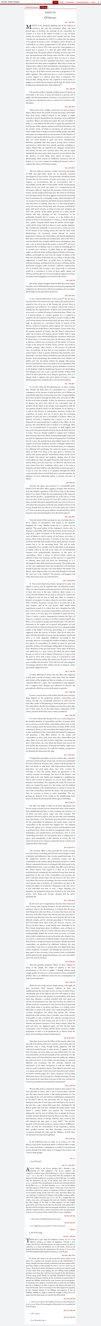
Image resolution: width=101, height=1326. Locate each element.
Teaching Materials (82, 2)
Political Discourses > (32, 7)
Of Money (43, 7)
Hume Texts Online (10, 2)
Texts (55, 2)
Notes (62, 2)
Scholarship (70, 2)
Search (93, 2)
